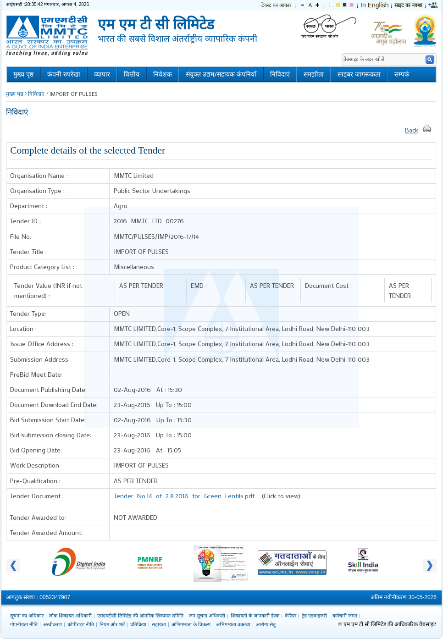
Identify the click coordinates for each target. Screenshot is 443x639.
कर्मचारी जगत (344, 615)
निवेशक (162, 74)
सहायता (159, 624)
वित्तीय (131, 74)
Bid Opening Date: (36, 450)
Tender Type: (28, 313)
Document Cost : (328, 285)
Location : (23, 328)
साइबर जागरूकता (359, 74)
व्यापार (102, 74)
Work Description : (36, 465)
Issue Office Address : (41, 343)
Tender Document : (37, 495)
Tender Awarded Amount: (46, 532)
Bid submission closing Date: (50, 434)
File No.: (21, 236)
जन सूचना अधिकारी (207, 615)
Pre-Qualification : (35, 480)
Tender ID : (25, 220)
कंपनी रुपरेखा (63, 74)
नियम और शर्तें (112, 624)
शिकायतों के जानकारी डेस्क (255, 615)
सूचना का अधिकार (27, 615)
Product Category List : (42, 266)
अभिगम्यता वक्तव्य (233, 624)
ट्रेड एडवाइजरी (314, 615)
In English (374, 5)
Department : (28, 205)
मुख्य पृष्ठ (23, 74)
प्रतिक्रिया (138, 624)
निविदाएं (280, 74)
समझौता (314, 74)
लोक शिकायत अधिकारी (70, 615)
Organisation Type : (37, 190)
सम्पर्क (402, 74)
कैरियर (290, 615)
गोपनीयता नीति (24, 624)
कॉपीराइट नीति (80, 624)
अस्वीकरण (52, 624)
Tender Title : (28, 251)
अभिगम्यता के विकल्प (191, 624)
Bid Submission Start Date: (48, 419)
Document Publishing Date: (48, 389)
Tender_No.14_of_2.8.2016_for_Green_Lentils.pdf (184, 495)
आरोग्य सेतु (266, 624)
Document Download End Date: (54, 404)
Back (411, 130)
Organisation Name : (39, 175)
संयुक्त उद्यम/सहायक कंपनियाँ (221, 74)
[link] (433, 5)
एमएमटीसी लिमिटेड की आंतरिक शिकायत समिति (140, 615)
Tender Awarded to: (38, 517)
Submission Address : (41, 359)
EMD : (199, 285)
